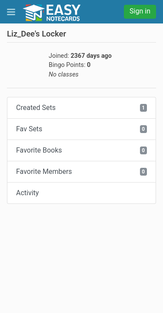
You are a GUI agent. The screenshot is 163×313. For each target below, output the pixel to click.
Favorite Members (81, 171)
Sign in (140, 11)
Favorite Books (81, 150)
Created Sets (81, 107)
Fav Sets (81, 129)
